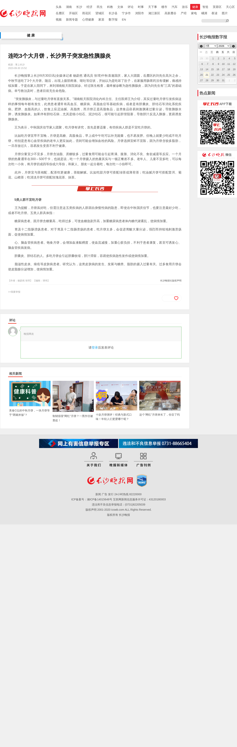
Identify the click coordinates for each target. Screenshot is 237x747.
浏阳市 (139, 13)
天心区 (230, 6)
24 (223, 75)
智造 (205, 6)
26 (234, 75)
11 (228, 64)
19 (234, 69)
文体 (120, 6)
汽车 (175, 6)
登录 (95, 347)
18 (228, 69)
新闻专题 (72, 19)
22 (212, 75)
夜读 (214, 13)
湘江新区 (154, 13)
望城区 (99, 13)
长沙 (79, 6)
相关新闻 (15, 373)
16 (217, 69)
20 (201, 75)
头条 (59, 6)
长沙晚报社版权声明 (171, 280)
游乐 (185, 6)
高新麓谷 (170, 13)
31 (223, 80)
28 (207, 80)
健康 (195, 6)
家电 (194, 13)
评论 (131, 6)
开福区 (73, 13)
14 (207, 69)
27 (201, 80)
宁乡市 (126, 13)
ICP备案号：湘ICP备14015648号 (91, 499)
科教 (110, 6)
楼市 (164, 6)
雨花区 (86, 13)
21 (207, 75)
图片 (225, 13)
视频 (59, 19)
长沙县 (113, 13)
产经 (184, 13)
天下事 (152, 6)
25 (228, 75)
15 (212, 69)
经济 (89, 6)
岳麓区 (60, 13)
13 (201, 69)
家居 (101, 19)
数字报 (113, 19)
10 (223, 64)
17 (223, 69)
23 (217, 75)
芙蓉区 (217, 6)
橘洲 (204, 13)
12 (234, 64)
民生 (100, 6)
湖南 (69, 6)
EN (124, 19)
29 (212, 80)
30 (217, 80)
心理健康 (88, 19)
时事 (141, 6)
